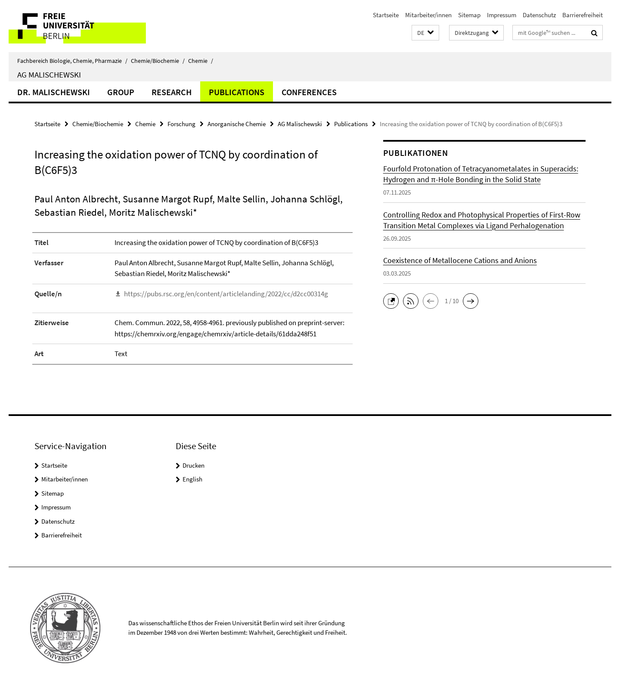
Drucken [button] (194, 465)
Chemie (200, 61)
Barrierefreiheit (582, 15)
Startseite (386, 15)
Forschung (181, 124)
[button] (425, 33)
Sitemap (469, 15)
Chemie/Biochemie (158, 61)
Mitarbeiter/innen (428, 15)
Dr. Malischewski (53, 92)
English (192, 479)
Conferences (309, 92)
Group (120, 92)
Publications (236, 92)
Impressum (501, 15)
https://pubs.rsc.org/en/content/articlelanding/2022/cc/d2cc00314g (226, 293)
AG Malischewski (49, 74)
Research (172, 92)
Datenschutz (539, 15)
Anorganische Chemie (237, 124)
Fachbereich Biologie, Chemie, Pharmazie (72, 61)
